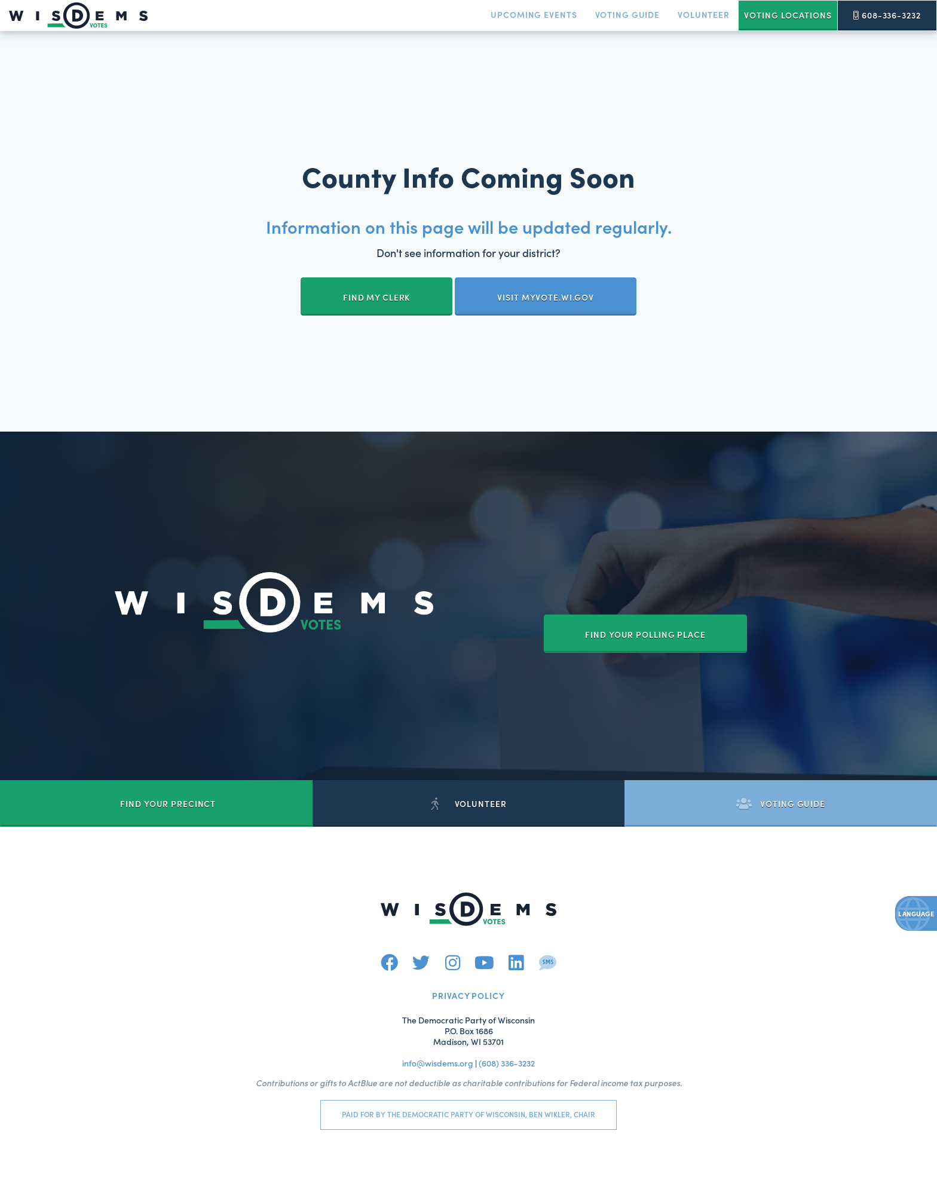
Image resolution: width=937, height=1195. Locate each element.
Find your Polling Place (645, 634)
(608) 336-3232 (507, 1063)
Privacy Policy (468, 995)
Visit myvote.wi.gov (545, 297)
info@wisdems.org (437, 1063)
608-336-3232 (886, 15)
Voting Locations (787, 15)
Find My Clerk (376, 297)
